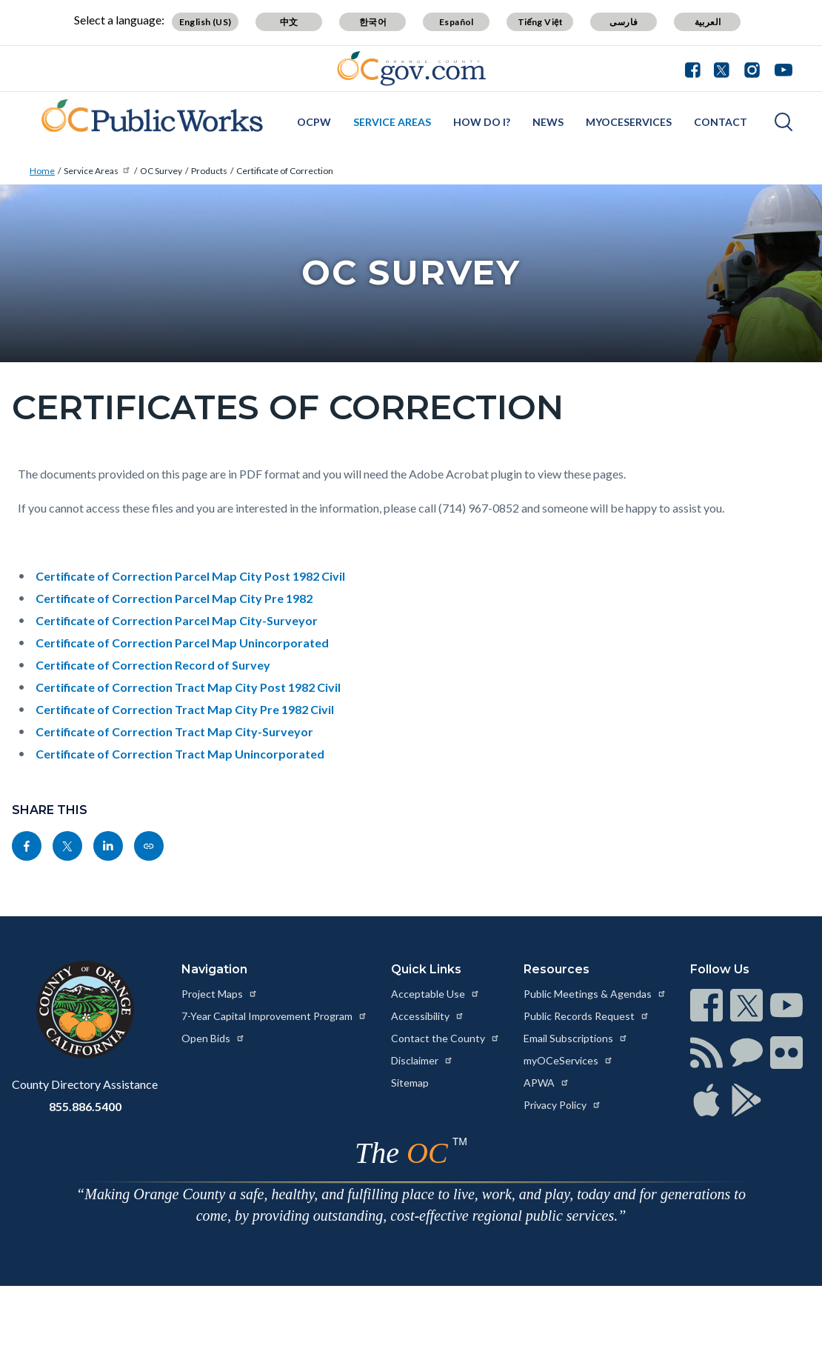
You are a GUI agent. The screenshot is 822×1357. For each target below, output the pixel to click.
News (548, 122)
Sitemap (410, 1082)
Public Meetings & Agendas (595, 993)
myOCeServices (629, 122)
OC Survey (161, 170)
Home (42, 170)
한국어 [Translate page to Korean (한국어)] (373, 21)
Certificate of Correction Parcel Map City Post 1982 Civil (190, 576)
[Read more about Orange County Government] (411, 68)
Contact (720, 122)
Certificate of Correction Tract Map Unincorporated (180, 754)
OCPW (314, 122)
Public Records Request (586, 1016)
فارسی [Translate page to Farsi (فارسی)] (623, 21)
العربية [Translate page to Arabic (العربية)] (708, 21)
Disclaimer (422, 1060)
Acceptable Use (435, 993)
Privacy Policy (562, 1104)
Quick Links (426, 969)
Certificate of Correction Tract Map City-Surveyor (174, 731)
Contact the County (445, 1038)
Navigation (214, 969)
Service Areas (392, 122)
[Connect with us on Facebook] (696, 68)
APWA (546, 1082)
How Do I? (481, 122)
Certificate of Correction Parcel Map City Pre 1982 (174, 598)
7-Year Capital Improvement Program (274, 1016)
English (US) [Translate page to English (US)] (205, 21)
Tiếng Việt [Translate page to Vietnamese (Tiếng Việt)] (541, 21)
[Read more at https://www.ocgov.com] (85, 1009)
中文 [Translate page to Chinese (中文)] (289, 21)
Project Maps (219, 993)
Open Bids (213, 1038)
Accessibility (427, 1016)
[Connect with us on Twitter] (721, 68)
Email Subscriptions (576, 1038)
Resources (556, 969)
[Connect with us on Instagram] (752, 68)
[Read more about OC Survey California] (146, 120)
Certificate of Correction (284, 170)
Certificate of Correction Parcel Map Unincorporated (182, 643)
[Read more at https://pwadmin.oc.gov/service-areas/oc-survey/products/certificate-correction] (149, 846)
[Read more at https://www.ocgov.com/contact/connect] (706, 1005)
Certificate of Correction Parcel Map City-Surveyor (177, 620)
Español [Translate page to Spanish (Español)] (456, 21)
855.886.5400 (85, 1106)
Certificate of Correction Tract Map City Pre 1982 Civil (185, 709)
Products (209, 170)
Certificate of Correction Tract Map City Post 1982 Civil (188, 687)
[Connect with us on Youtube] (780, 68)
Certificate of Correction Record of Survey (153, 665)
